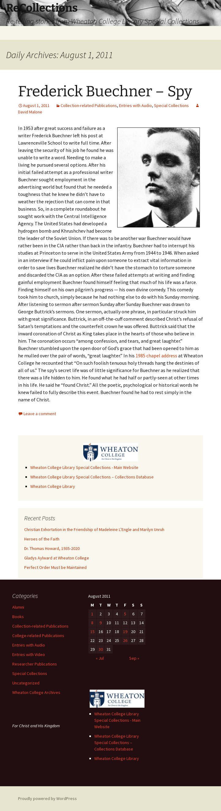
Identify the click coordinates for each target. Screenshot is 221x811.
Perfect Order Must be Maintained (55, 567)
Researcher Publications (34, 664)
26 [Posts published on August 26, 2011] (125, 640)
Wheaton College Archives (36, 692)
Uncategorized (25, 683)
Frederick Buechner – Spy (105, 91)
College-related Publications (38, 635)
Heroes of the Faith (41, 539)
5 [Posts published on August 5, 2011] (125, 614)
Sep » (134, 658)
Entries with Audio (135, 105)
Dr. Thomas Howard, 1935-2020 (52, 548)
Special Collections (171, 105)
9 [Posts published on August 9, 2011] (100, 622)
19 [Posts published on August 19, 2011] (125, 631)
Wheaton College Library (52, 486)
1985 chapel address (156, 355)
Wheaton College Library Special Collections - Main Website (84, 467)
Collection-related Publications (89, 105)
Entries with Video (28, 654)
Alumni (18, 607)
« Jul (100, 658)
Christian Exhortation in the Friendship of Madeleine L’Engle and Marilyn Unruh (94, 529)
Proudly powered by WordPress (47, 798)
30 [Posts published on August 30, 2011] (101, 649)
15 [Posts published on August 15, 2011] (92, 631)
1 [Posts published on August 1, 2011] (92, 614)
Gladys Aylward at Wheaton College (56, 558)
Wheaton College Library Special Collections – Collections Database (92, 477)
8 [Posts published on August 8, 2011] (92, 622)
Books (18, 616)
